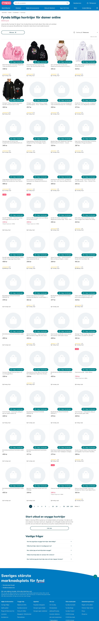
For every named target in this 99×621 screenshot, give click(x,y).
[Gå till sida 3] (38, 506)
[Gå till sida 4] (41, 506)
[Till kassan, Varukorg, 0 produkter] (91, 3)
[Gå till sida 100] (67, 506)
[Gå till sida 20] (56, 506)
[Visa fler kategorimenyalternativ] (97, 8)
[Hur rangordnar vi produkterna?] (74, 32)
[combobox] (41, 3)
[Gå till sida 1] (30, 506)
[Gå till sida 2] (34, 506)
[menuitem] (6, 8)
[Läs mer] (49, 528)
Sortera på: (79, 32)
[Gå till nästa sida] (77, 506)
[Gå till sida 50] (64, 506)
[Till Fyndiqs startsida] (6, 3)
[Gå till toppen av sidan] (95, 576)
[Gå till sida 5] (45, 506)
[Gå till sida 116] (71, 506)
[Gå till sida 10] (52, 506)
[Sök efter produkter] (67, 3)
